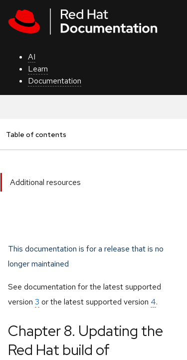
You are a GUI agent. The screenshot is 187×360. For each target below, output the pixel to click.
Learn (38, 69)
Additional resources (45, 182)
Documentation (54, 81)
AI (31, 57)
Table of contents (35, 134)
